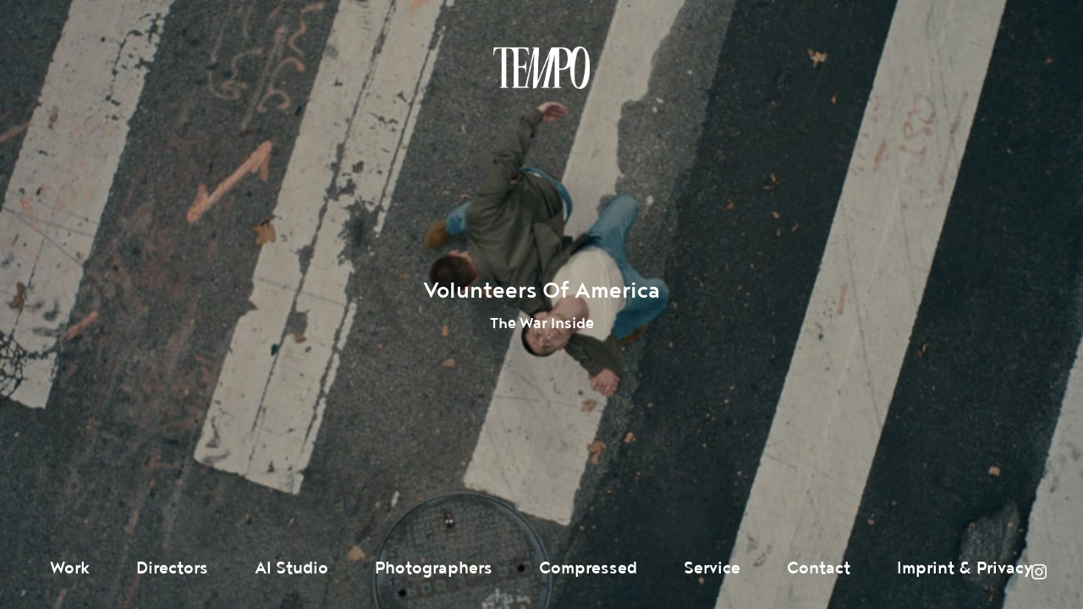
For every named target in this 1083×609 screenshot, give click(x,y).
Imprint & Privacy (965, 568)
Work (70, 568)
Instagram (1039, 571)
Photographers (433, 568)
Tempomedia (541, 68)
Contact (818, 568)
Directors (172, 568)
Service (712, 568)
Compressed (588, 568)
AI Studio (291, 568)
